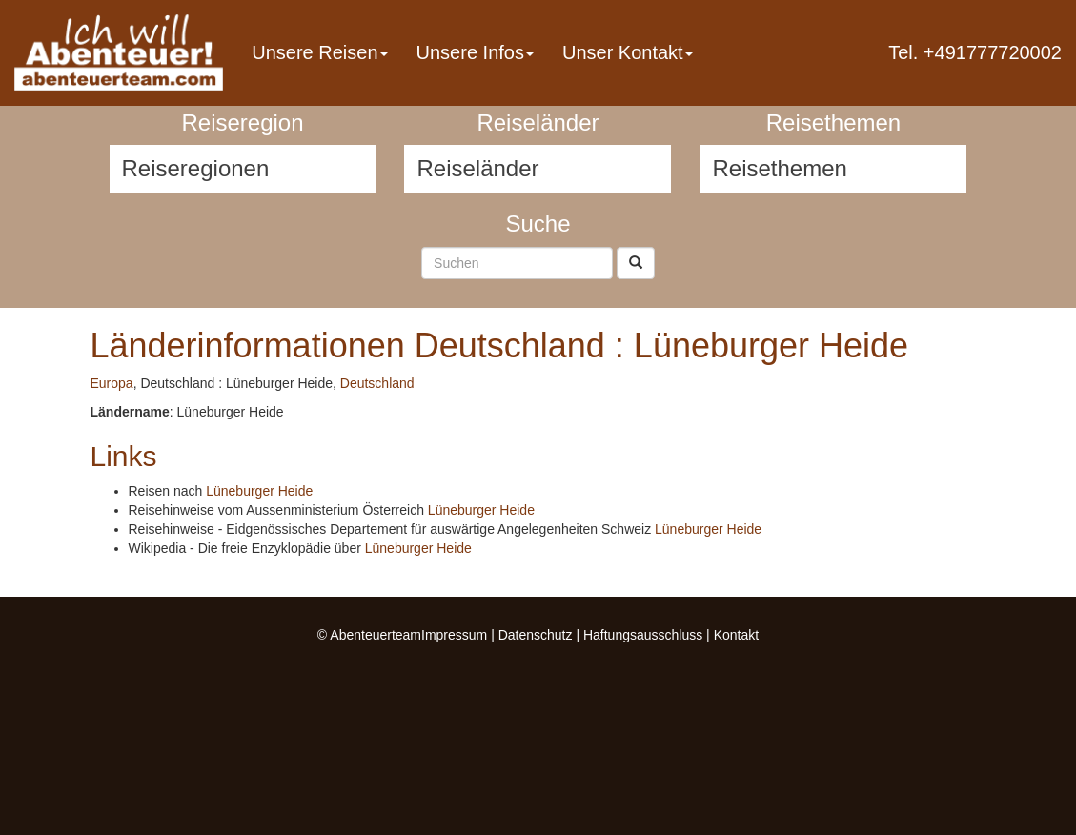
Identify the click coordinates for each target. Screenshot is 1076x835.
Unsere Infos (475, 52)
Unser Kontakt (627, 52)
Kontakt (736, 634)
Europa (112, 383)
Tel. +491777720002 (975, 52)
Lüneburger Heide (259, 491)
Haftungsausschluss (642, 634)
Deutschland (377, 383)
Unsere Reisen (319, 52)
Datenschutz (535, 634)
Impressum (454, 634)
